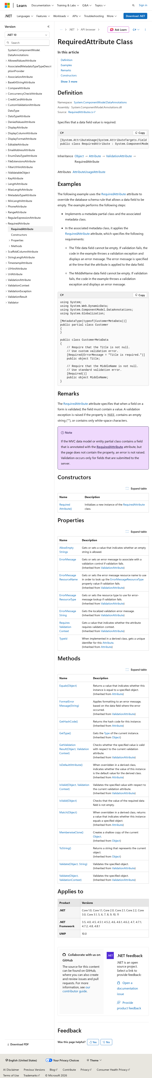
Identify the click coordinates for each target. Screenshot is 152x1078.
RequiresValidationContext (65, 627)
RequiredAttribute (113, 194)
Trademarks (30, 1075)
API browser (88, 29)
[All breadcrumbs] (61, 30)
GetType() (65, 733)
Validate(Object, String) (73, 864)
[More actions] (145, 30)
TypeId (63, 638)
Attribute (95, 156)
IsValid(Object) (68, 800)
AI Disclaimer (11, 1069)
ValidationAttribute (119, 156)
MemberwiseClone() (71, 832)
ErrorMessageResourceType (126, 579)
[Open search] (133, 5)
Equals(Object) (68, 685)
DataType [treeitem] (13, 110)
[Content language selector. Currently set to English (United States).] (21, 1060)
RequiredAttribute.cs (80, 112)
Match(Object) (68, 812)
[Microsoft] (7, 5)
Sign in (143, 5)
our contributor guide (76, 989)
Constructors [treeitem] (19, 235)
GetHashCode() (68, 721)
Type (107, 733)
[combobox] (27, 35)
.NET (71, 29)
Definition (66, 60)
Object (79, 156)
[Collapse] (48, 26)
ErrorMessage (67, 559)
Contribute (69, 1069)
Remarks (66, 70)
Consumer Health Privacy (112, 1069)
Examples (66, 65)
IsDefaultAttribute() (71, 765)
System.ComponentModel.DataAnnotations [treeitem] (24, 52)
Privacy (85, 1069)
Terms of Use (11, 1075)
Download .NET (135, 16)
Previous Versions (34, 1069)
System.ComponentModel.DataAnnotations (100, 102)
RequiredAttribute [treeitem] (22, 229)
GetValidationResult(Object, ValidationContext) (74, 749)
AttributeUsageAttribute (89, 172)
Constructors (69, 75)
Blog (52, 1069)
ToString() (65, 848)
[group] (103, 142)
